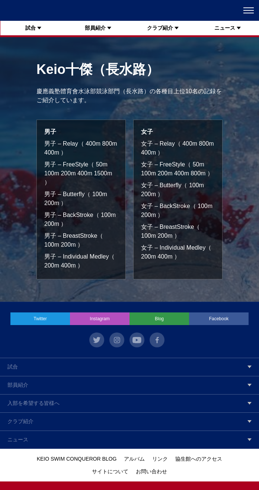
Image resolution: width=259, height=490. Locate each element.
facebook (157, 339)
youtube (137, 339)
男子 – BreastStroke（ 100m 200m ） (73, 240)
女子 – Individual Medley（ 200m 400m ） (176, 252)
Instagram (99, 318)
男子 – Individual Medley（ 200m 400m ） (79, 261)
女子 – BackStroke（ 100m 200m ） (176, 210)
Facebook (219, 318)
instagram (116, 339)
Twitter (40, 318)
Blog (159, 318)
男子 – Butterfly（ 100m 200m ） (75, 198)
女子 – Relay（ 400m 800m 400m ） (177, 148)
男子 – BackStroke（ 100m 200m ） (80, 219)
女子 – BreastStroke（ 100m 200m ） (170, 231)
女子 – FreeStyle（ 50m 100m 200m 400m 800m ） (177, 168)
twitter (96, 339)
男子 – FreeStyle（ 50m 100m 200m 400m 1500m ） (78, 173)
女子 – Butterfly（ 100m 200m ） (172, 189)
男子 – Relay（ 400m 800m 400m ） (80, 148)
